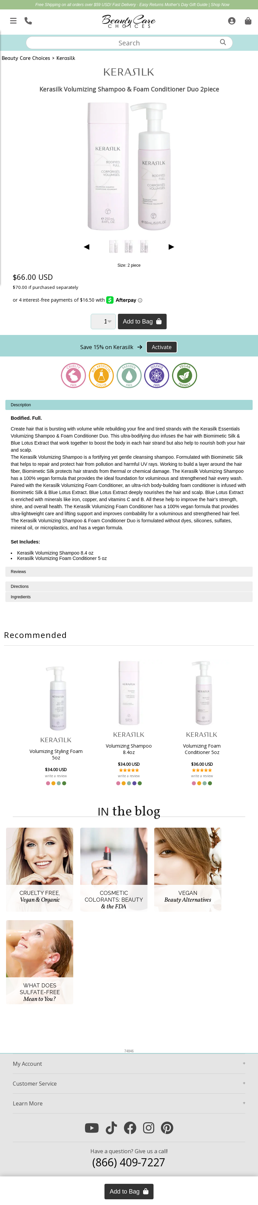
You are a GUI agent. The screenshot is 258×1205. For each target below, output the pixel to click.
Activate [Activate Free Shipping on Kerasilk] (162, 347)
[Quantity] (103, 321)
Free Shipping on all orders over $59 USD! (73, 4)
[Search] (223, 42)
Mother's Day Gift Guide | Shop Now (197, 4)
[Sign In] (231, 19)
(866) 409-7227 (128, 1162)
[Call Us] (27, 19)
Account (27, 1063)
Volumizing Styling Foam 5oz (56, 754)
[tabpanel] (129, 483)
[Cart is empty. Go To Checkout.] (247, 19)
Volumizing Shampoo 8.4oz (129, 749)
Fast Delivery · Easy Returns (139, 4)
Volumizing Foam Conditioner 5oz (202, 749)
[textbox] (129, 42)
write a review (56, 776)
